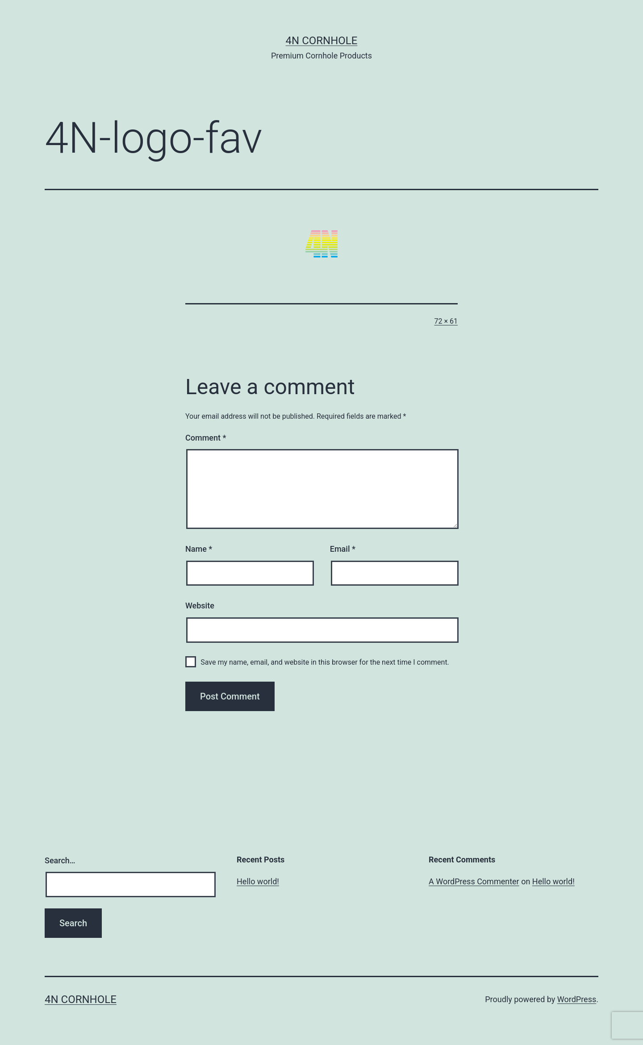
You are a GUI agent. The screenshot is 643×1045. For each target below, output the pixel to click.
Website (199, 605)
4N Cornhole (322, 40)
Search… (60, 860)
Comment (205, 437)
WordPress (576, 999)
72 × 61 (446, 321)
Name (198, 549)
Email (342, 549)
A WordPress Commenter (474, 881)
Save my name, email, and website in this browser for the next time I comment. (324, 662)
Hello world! (258, 881)
